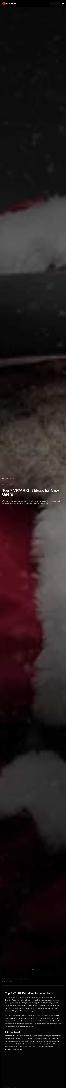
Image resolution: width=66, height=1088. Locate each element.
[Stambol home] (9, 3)
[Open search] (55, 3)
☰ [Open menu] (63, 3)
